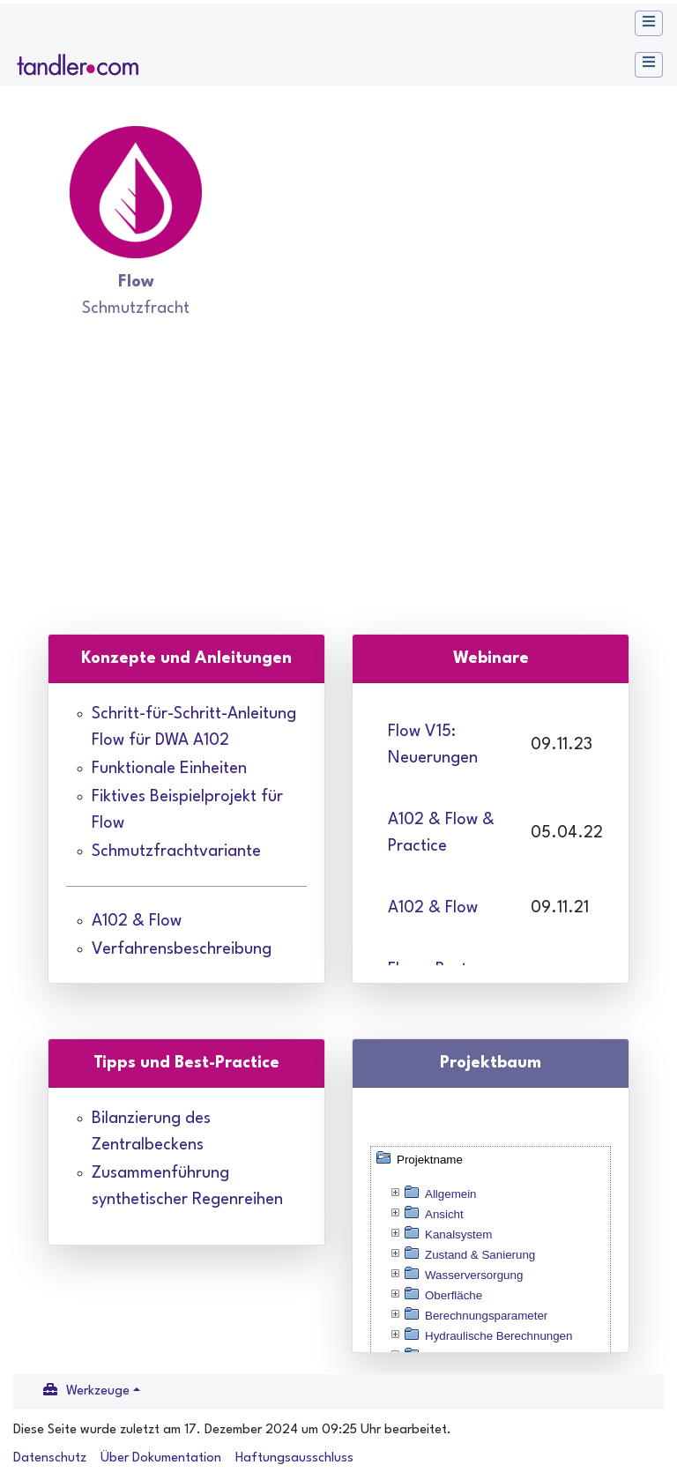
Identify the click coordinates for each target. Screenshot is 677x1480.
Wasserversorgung (474, 1275)
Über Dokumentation (160, 1458)
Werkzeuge (98, 1391)
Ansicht (444, 1214)
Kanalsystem (458, 1234)
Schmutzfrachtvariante (176, 851)
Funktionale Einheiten (169, 769)
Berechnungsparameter (486, 1315)
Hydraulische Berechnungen (498, 1335)
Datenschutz (49, 1458)
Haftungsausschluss (294, 1458)
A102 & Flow (137, 921)
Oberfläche (453, 1295)
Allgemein (451, 1194)
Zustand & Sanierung (480, 1254)
